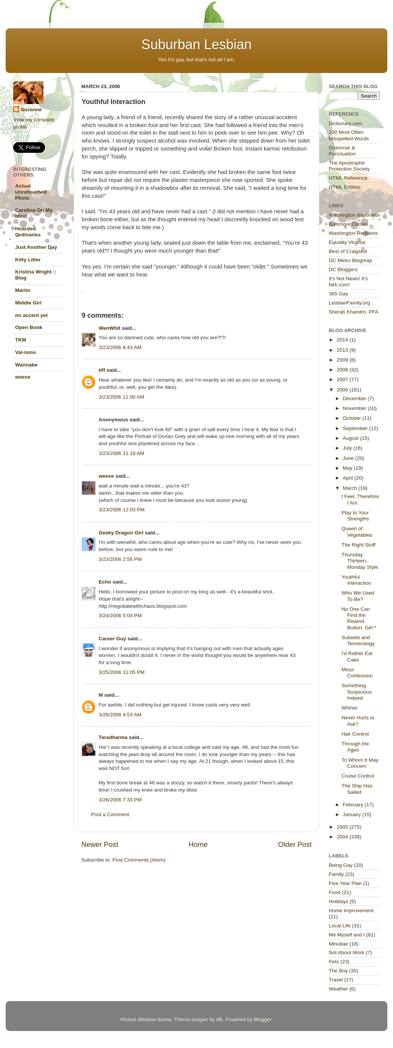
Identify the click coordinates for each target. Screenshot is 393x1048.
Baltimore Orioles (348, 224)
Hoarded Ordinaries (28, 232)
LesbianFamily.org (349, 303)
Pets (334, 961)
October (352, 418)
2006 (343, 390)
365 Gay (338, 294)
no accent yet (31, 315)
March (350, 488)
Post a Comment (110, 814)
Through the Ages (355, 747)
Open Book (28, 327)
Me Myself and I (347, 935)
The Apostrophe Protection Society (349, 166)
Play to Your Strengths (355, 516)
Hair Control (355, 734)
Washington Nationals (353, 215)
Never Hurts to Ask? (358, 721)
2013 (343, 350)
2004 (343, 837)
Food (334, 892)
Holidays (338, 901)
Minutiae (338, 944)
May (348, 468)
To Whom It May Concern (360, 763)
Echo (105, 582)
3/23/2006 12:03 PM (122, 509)
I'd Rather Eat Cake (357, 656)
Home (198, 844)
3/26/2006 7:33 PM (120, 800)
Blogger (262, 1019)
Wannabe (26, 365)
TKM (20, 340)
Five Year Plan (345, 883)
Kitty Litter (28, 259)
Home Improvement (351, 910)
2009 (343, 360)
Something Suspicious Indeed (357, 691)
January (352, 814)
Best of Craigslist (348, 251)
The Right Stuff (359, 545)
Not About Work (346, 952)
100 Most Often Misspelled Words (349, 135)
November (355, 408)
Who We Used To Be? (358, 596)
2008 (343, 370)
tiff (102, 370)
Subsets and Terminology (358, 640)
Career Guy (112, 638)
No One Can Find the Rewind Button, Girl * (359, 618)
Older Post (295, 844)
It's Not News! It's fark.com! (348, 281)
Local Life (340, 925)
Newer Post (99, 844)
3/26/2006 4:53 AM (120, 714)
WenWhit (110, 328)
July (348, 448)
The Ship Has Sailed (357, 789)
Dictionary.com (345, 123)
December (355, 398)
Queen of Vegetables (357, 531)
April (348, 478)
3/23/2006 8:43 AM (120, 347)
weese (106, 476)
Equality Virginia (347, 242)
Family (336, 874)
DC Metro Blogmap (350, 260)
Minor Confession (357, 672)
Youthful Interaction (356, 580)
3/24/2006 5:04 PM (120, 615)
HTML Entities (345, 187)
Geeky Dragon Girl (121, 533)
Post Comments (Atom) (139, 860)
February (354, 804)
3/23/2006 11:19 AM (121, 453)
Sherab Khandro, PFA (353, 312)
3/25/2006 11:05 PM (122, 672)
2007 (343, 379)
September (356, 428)
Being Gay (341, 865)
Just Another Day (36, 247)
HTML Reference (348, 178)
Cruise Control (358, 776)
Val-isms (25, 352)
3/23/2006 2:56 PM (120, 559)
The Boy (338, 970)
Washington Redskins (353, 233)
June (349, 458)
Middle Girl (28, 303)
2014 (343, 340)
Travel (336, 980)
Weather (338, 989)
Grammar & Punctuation (342, 151)
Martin (23, 290)
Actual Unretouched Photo (30, 192)
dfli (219, 1019)
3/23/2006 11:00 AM (121, 397)
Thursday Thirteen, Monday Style (360, 561)
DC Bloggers (343, 269)
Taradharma (113, 737)
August (351, 438)
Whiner (350, 708)
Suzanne (31, 109)
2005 (343, 827)
